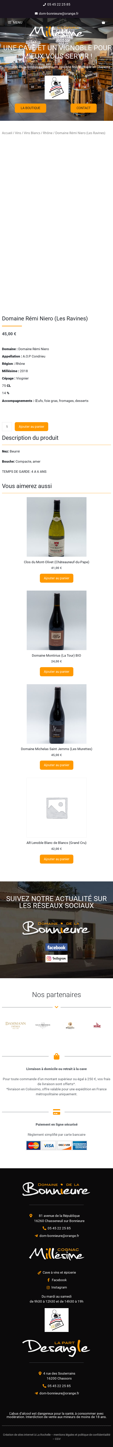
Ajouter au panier (31, 427)
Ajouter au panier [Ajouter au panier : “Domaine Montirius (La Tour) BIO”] (56, 672)
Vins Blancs (32, 133)
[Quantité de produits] (7, 426)
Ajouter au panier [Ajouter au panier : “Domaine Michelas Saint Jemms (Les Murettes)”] (56, 765)
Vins (18, 133)
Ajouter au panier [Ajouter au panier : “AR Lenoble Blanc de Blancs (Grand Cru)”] (56, 859)
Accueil (7, 133)
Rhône (47, 133)
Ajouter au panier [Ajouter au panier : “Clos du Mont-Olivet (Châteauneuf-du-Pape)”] (56, 578)
